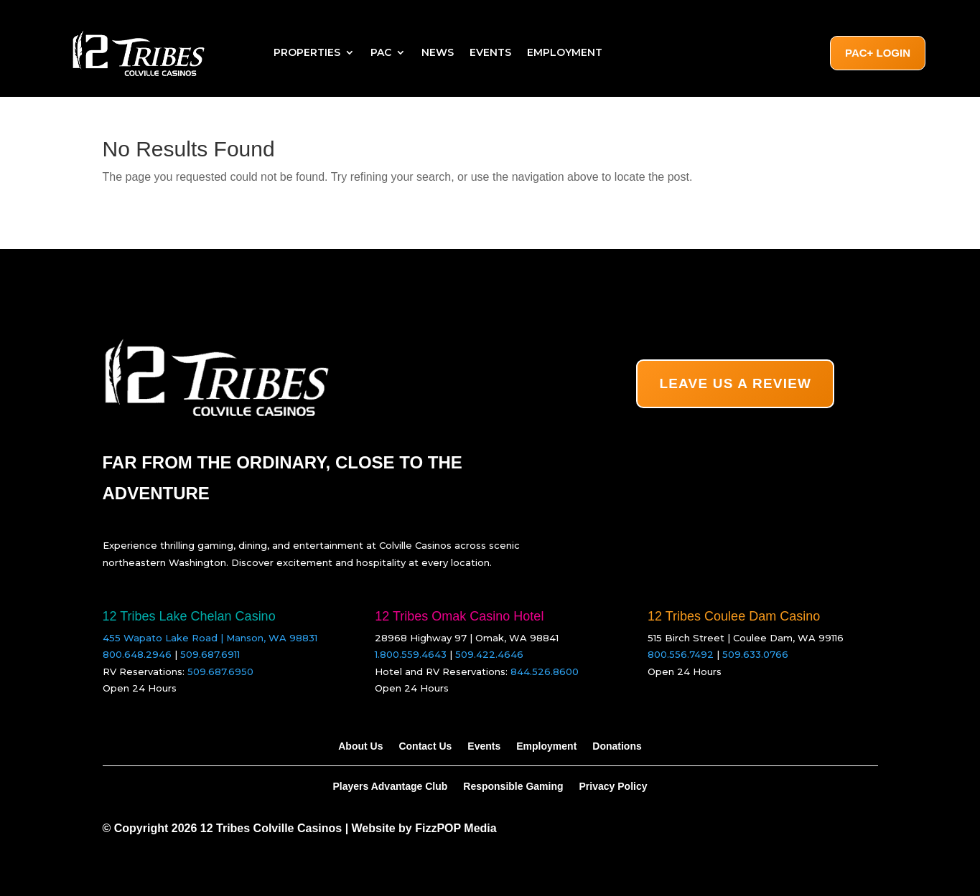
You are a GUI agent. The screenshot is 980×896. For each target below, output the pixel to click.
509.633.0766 (755, 654)
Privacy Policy (613, 786)
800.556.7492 (681, 654)
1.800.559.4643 (411, 654)
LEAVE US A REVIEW (735, 383)
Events (490, 52)
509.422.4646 (489, 654)
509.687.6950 (220, 671)
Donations (616, 745)
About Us (360, 745)
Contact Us (425, 745)
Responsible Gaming (513, 786)
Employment (564, 52)
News (437, 52)
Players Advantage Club (390, 786)
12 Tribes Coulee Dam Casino (734, 616)
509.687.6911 (210, 654)
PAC (380, 52)
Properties (307, 52)
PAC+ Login (877, 53)
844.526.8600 (544, 671)
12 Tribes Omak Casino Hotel (459, 616)
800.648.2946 (137, 654)
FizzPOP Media (456, 828)
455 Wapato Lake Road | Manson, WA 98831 (210, 637)
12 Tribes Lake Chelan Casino (189, 616)
